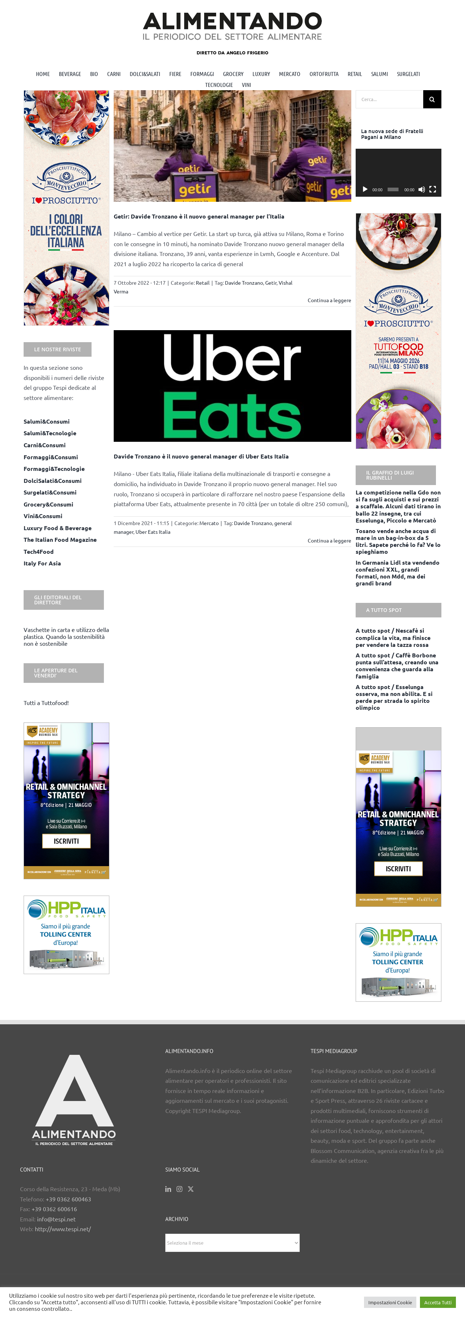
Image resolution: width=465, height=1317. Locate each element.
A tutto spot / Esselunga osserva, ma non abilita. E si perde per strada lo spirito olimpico (394, 697)
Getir (270, 282)
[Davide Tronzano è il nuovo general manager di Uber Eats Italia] (233, 386)
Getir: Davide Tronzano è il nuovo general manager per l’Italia (199, 216)
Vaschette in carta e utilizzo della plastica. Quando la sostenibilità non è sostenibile (66, 636)
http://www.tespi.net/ (63, 1228)
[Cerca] (432, 99)
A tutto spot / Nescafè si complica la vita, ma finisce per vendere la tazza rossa (393, 637)
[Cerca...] (389, 99)
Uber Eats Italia (153, 531)
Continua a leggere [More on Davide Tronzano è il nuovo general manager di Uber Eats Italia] (329, 540)
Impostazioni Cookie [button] (390, 1302)
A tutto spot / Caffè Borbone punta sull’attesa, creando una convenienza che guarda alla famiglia (397, 665)
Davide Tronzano (244, 282)
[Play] (365, 189)
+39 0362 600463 (68, 1198)
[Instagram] (179, 1189)
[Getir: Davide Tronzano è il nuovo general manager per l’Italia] (233, 146)
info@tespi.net (56, 1218)
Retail (203, 282)
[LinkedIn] (168, 1189)
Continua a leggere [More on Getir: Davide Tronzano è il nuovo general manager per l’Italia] (329, 300)
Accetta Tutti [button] (438, 1302)
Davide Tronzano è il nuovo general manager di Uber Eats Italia (201, 456)
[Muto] (421, 189)
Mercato (209, 523)
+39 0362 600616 (54, 1208)
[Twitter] (191, 1189)
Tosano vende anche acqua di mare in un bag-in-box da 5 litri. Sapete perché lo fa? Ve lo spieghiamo (398, 541)
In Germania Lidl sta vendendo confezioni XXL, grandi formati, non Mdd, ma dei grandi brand (398, 573)
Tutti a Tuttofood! (46, 702)
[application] (398, 173)
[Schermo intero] (432, 189)
